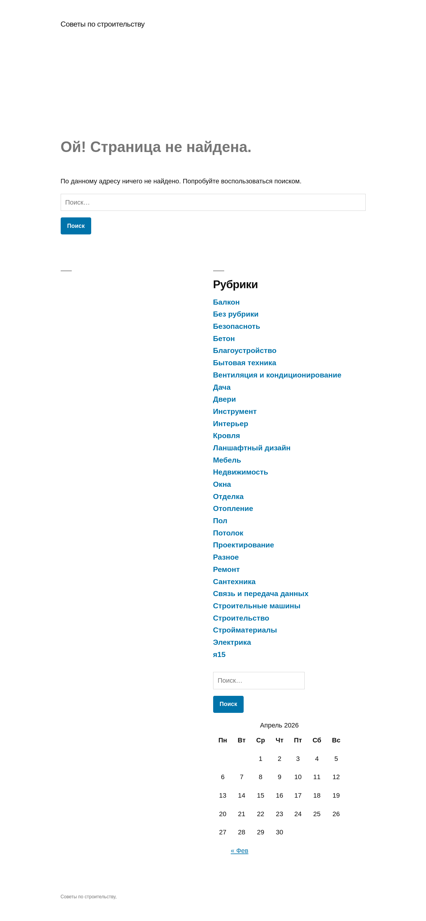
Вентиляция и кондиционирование (277, 375)
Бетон (224, 338)
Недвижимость (240, 472)
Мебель (227, 460)
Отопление (233, 508)
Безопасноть (236, 326)
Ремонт (226, 569)
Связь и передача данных (261, 594)
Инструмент (235, 411)
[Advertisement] (213, 93)
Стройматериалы (245, 630)
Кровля (226, 436)
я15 (219, 654)
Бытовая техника (244, 363)
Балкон (226, 302)
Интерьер (230, 424)
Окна (222, 484)
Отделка (228, 496)
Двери (224, 399)
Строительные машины (257, 606)
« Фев (239, 850)
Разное (226, 557)
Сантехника (234, 582)
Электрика (232, 642)
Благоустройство (245, 350)
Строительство (241, 618)
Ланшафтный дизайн (252, 448)
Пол (220, 521)
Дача (222, 387)
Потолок (228, 533)
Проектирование (243, 545)
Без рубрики (236, 314)
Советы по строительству (103, 24)
